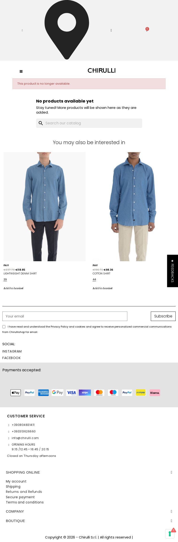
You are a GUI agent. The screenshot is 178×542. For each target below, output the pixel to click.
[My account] (111, 30)
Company (15, 511)
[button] (22, 30)
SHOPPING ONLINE (23, 472)
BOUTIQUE (15, 521)
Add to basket (13, 288)
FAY (6, 265)
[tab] (89, 472)
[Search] (89, 123)
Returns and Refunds (24, 491)
